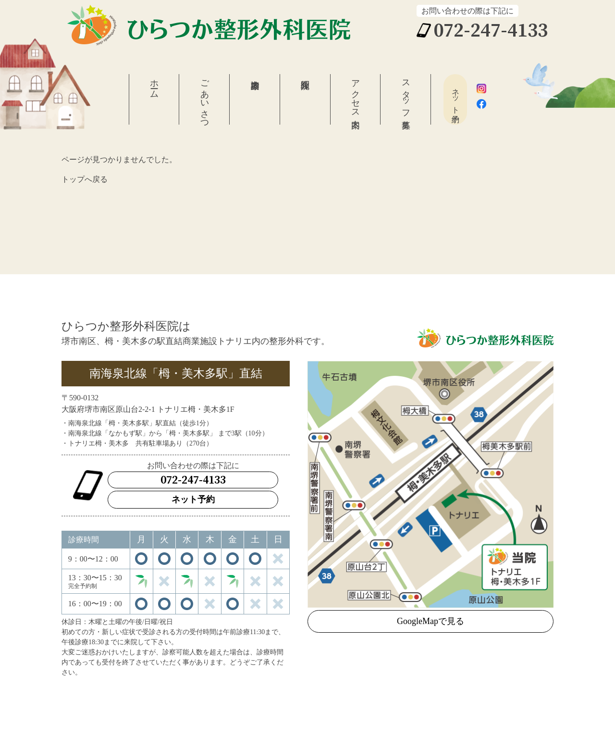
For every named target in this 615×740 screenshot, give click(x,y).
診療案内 (255, 99)
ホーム (154, 84)
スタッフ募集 (406, 94)
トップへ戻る (85, 179)
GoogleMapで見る (430, 621)
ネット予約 (456, 96)
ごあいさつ (204, 99)
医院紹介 (305, 99)
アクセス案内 (355, 94)
